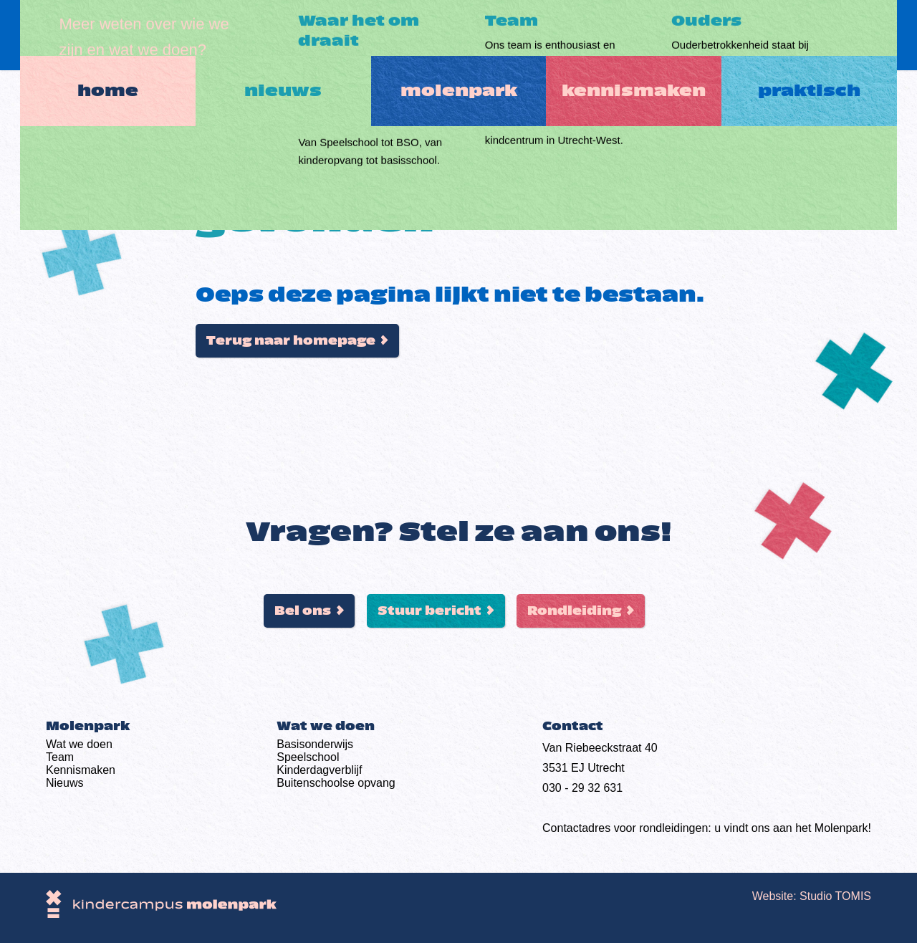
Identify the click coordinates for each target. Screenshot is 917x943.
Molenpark (458, 35)
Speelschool (308, 757)
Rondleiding (574, 611)
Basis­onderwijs (315, 744)
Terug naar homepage (290, 341)
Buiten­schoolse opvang (336, 783)
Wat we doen (79, 744)
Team (60, 757)
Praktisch (825, 35)
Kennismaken (642, 35)
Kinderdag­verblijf (319, 770)
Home (92, 35)
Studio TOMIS (835, 896)
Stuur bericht (429, 611)
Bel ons (302, 611)
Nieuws (275, 35)
